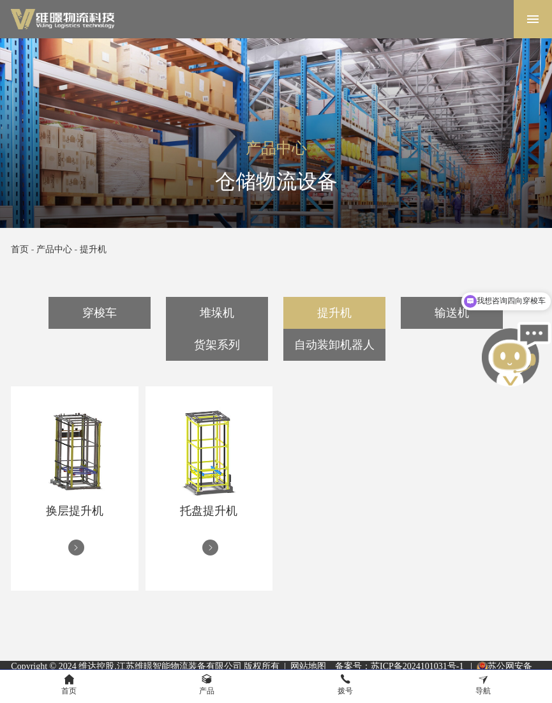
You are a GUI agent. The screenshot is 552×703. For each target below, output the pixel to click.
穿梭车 (99, 312)
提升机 (93, 249)
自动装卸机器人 (334, 344)
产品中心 (54, 249)
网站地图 (308, 666)
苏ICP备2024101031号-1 (418, 666)
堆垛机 (217, 312)
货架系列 (217, 344)
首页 (20, 249)
